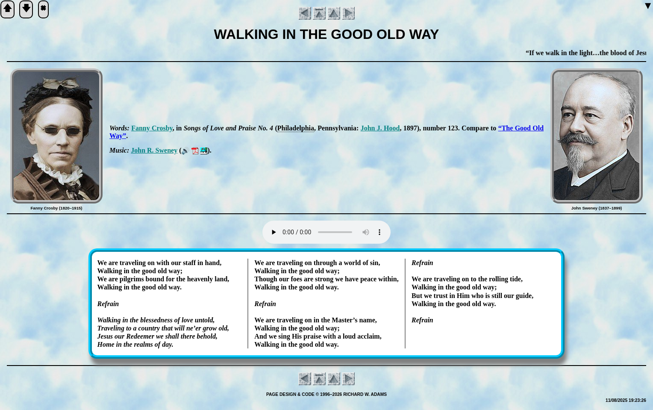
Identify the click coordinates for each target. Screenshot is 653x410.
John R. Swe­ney (154, 150)
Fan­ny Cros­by (152, 128)
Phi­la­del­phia (295, 128)
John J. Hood (380, 128)
